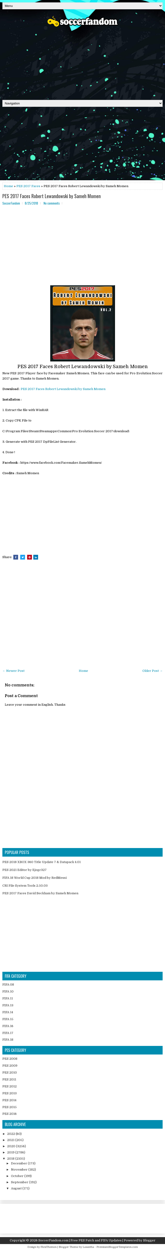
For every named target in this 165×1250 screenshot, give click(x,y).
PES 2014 (9, 1100)
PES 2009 (9, 1065)
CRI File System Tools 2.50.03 (25, 885)
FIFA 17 (7, 1033)
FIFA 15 (7, 1019)
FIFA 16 (7, 1026)
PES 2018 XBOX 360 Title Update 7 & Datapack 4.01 (41, 862)
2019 (11, 1152)
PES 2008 (9, 1058)
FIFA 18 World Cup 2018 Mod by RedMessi (34, 878)
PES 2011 (9, 1079)
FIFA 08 (8, 984)
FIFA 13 (7, 1005)
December (19, 1163)
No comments (52, 203)
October (17, 1176)
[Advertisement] (82, 61)
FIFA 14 (7, 1012)
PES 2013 (9, 1093)
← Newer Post (13, 671)
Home (8, 186)
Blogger (149, 1240)
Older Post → (152, 671)
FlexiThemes (48, 1247)
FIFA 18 (7, 1039)
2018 (11, 1158)
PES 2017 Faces (28, 186)
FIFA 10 (8, 991)
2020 (11, 1146)
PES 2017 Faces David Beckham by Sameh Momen (40, 893)
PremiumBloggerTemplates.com (117, 1247)
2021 (11, 1140)
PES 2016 (9, 1114)
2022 (11, 1134)
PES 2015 (9, 1107)
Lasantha (88, 1247)
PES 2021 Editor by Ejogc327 (24, 870)
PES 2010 (9, 1072)
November (19, 1169)
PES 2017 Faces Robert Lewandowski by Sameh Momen (51, 196)
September (20, 1182)
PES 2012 (9, 1086)
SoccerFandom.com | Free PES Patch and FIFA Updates (80, 1240)
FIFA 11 (7, 998)
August (16, 1188)
